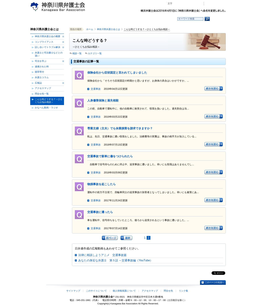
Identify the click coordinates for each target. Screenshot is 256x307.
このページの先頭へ (214, 282)
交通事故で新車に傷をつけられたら (110, 156)
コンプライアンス (44, 42)
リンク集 (183, 290)
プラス (187, 4)
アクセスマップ (43, 88)
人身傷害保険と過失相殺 (103, 100)
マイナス (176, 4)
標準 (181, 4)
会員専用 (216, 4)
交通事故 (96, 88)
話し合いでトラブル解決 (47, 47)
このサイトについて (96, 290)
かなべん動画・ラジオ (46, 107)
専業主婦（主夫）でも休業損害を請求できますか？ (120, 128)
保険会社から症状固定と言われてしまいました (117, 72)
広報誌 (38, 83)
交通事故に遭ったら (100, 212)
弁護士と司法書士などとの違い (49, 54)
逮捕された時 (42, 66)
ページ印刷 (196, 4)
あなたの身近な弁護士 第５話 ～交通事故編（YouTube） (115, 260)
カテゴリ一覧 (95, 53)
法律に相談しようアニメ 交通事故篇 (102, 255)
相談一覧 (77, 53)
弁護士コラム (42, 77)
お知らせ (85, 19)
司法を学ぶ (40, 61)
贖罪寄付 (39, 72)
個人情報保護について (124, 290)
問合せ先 (168, 290)
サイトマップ (73, 290)
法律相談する (136, 19)
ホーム (59, 19)
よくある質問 (162, 19)
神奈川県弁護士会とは (108, 29)
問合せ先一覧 (42, 93)
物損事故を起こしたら (101, 184)
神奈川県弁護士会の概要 (47, 36)
